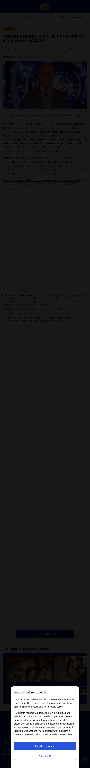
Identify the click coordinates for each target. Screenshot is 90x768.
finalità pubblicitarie (47, 731)
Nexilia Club (45, 756)
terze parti (65, 713)
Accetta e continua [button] (45, 746)
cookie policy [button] (55, 706)
